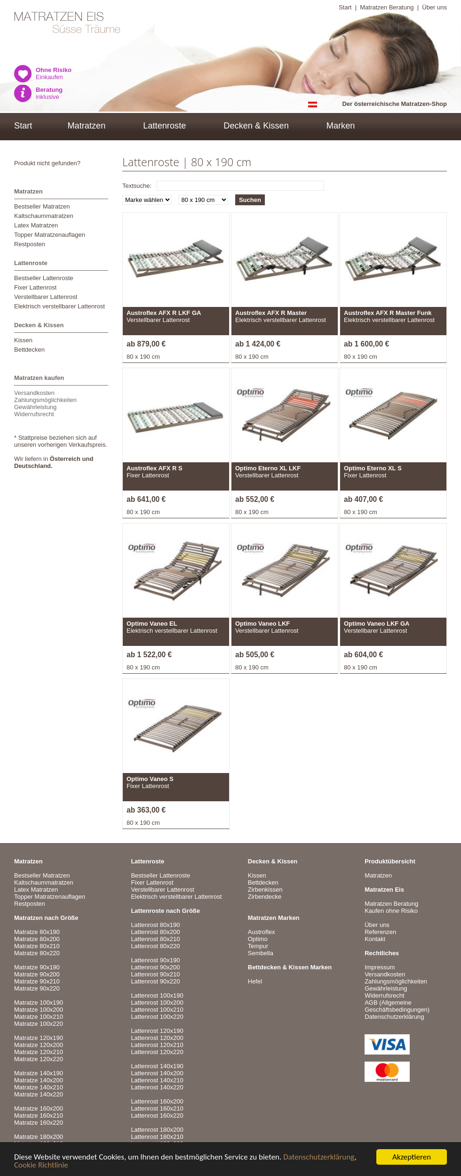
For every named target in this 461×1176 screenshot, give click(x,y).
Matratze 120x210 (38, 1051)
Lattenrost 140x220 (157, 1087)
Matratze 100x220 (38, 1023)
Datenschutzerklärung (318, 1158)
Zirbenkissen (265, 889)
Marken (340, 125)
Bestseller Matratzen (42, 206)
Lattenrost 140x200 (157, 1073)
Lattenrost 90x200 (155, 967)
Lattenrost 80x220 (155, 946)
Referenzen (380, 931)
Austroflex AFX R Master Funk (388, 312)
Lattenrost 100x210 (157, 1009)
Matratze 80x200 (37, 938)
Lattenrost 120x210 (157, 1044)
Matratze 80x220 (37, 953)
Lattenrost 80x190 (155, 924)
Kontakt (375, 938)
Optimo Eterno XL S (373, 468)
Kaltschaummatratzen (43, 215)
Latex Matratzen (36, 225)
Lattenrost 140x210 (157, 1080)
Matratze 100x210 (38, 1016)
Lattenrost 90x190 (155, 960)
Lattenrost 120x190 (157, 1030)
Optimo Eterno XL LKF (268, 468)
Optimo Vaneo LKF (262, 623)
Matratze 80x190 (37, 931)
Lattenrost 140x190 (157, 1066)
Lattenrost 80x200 (155, 931)
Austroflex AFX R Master (271, 312)
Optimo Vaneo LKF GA (376, 623)
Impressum (380, 967)
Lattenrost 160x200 (157, 1101)
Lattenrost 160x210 (157, 1108)
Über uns (434, 7)
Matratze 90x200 (37, 974)
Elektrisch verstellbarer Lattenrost (59, 306)
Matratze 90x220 (37, 988)
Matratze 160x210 (38, 1115)
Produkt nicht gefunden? (47, 163)
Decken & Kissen (256, 125)
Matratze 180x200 (38, 1136)
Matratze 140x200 (38, 1080)
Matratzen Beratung (386, 7)
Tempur (258, 946)
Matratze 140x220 (38, 1094)
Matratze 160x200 (38, 1108)
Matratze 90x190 (37, 967)
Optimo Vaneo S (150, 778)
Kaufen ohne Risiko (391, 910)
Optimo (258, 938)
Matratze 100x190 (38, 1002)
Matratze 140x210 (38, 1087)
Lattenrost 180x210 (157, 1136)
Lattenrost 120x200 (157, 1037)
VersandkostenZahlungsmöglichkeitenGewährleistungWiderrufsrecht (45, 403)
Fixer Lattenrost (35, 287)
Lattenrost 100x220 (157, 1016)
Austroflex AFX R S (155, 468)
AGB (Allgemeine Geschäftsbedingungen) (397, 1006)
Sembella (260, 953)
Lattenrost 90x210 (155, 974)
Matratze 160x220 (38, 1122)
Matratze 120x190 (38, 1037)
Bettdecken (29, 349)
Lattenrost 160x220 (157, 1115)
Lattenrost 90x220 (155, 981)
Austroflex (261, 931)
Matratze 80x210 (37, 946)
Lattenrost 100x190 (157, 995)
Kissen (23, 340)
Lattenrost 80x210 (155, 938)
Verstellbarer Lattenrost (45, 296)
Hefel (255, 981)
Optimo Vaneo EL (152, 623)
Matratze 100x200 (38, 1009)
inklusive (49, 93)
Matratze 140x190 (38, 1073)
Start (345, 7)
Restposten (29, 244)
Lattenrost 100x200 (157, 1002)
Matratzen (86, 125)
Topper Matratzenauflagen (49, 234)
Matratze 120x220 (38, 1059)
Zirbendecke (265, 896)
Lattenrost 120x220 (157, 1051)
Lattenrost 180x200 (157, 1129)
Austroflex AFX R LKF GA (164, 312)
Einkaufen (54, 73)
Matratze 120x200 (38, 1044)
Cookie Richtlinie (41, 1166)
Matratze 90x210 (37, 981)
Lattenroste (164, 125)
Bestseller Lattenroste (43, 278)
